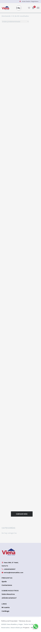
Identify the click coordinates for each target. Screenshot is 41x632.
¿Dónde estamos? (9, 598)
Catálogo (5, 611)
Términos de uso (25, 621)
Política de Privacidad (9, 621)
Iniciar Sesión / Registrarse (30, 1)
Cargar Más (22, 514)
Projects (26, 628)
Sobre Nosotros (8, 594)
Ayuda (4, 581)
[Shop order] (15, 21)
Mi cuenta (6, 607)
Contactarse (7, 585)
